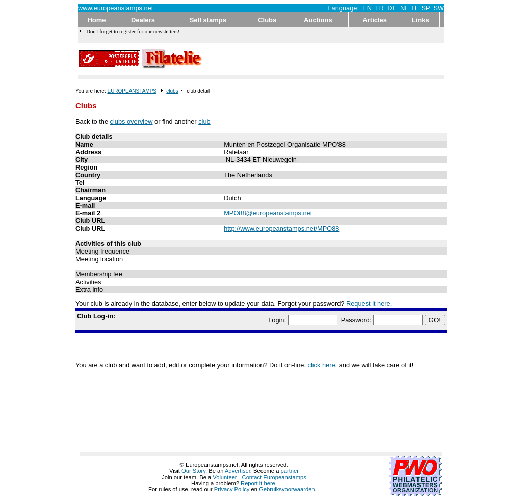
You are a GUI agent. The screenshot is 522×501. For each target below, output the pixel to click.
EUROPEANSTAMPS (131, 91)
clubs (172, 91)
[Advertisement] (323, 59)
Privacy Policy (232, 489)
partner (290, 471)
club (204, 121)
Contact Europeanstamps (274, 477)
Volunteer (225, 477)
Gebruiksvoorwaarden (287, 489)
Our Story (193, 471)
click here (321, 365)
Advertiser (237, 471)
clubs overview (131, 121)
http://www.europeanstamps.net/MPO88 (281, 228)
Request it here (368, 304)
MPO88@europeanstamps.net (268, 213)
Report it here (258, 483)
